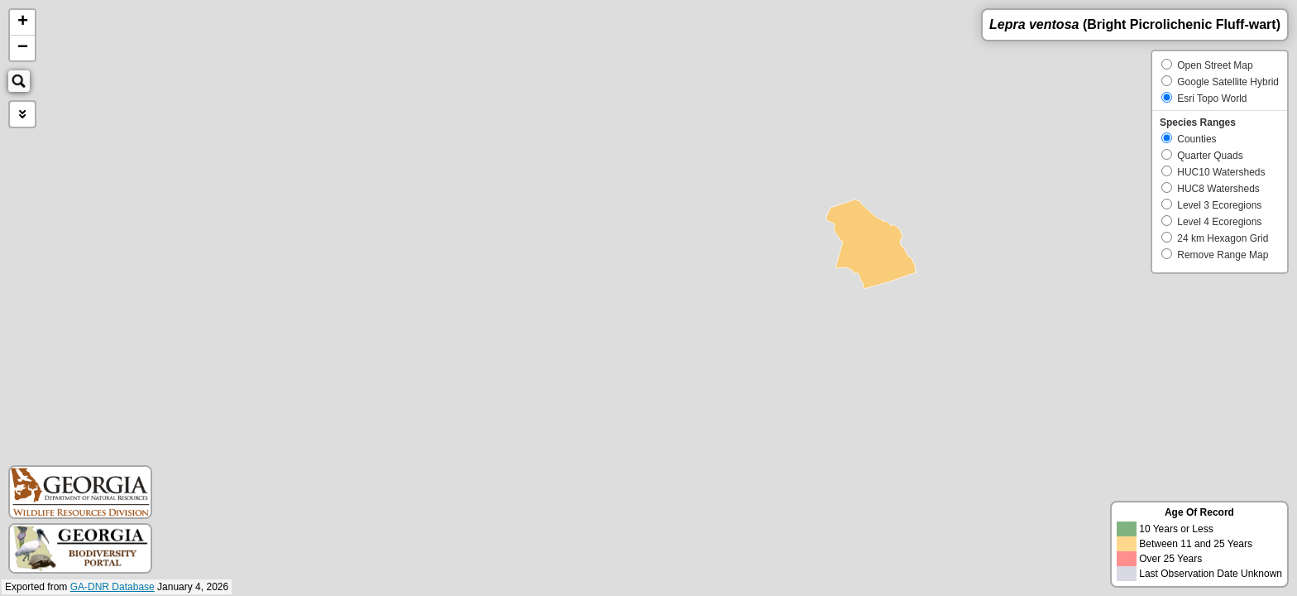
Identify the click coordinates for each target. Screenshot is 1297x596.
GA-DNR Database (112, 587)
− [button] (22, 48)
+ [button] (22, 22)
